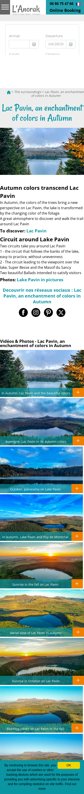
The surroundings (27, 92)
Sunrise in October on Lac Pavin (36, 681)
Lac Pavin (36, 231)
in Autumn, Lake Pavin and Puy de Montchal (35, 537)
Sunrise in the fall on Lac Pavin (35, 584)
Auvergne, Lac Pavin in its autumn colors (35, 441)
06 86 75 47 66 (61, 3)
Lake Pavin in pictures (40, 279)
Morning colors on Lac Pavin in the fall (35, 729)
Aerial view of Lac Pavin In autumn (36, 633)
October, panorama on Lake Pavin (35, 489)
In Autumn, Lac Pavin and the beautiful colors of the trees (36, 395)
